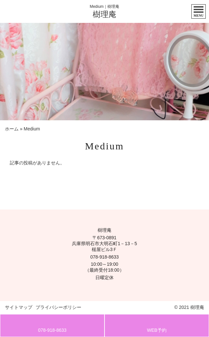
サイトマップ (18, 307)
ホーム (12, 128)
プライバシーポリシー (58, 307)
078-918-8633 (104, 257)
